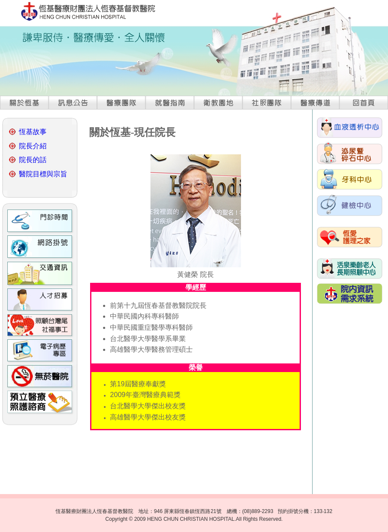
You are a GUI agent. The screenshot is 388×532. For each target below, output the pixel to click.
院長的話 (33, 159)
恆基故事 (33, 131)
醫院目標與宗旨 (43, 174)
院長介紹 (33, 146)
